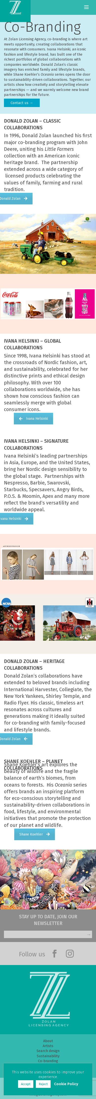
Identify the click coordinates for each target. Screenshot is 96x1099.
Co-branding (48, 1061)
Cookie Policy (68, 1084)
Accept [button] (27, 1084)
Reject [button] (44, 1084)
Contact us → (22, 103)
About (48, 1041)
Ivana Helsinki (62, 419)
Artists (48, 1046)
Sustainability (48, 1056)
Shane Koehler (64, 834)
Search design (48, 1051)
